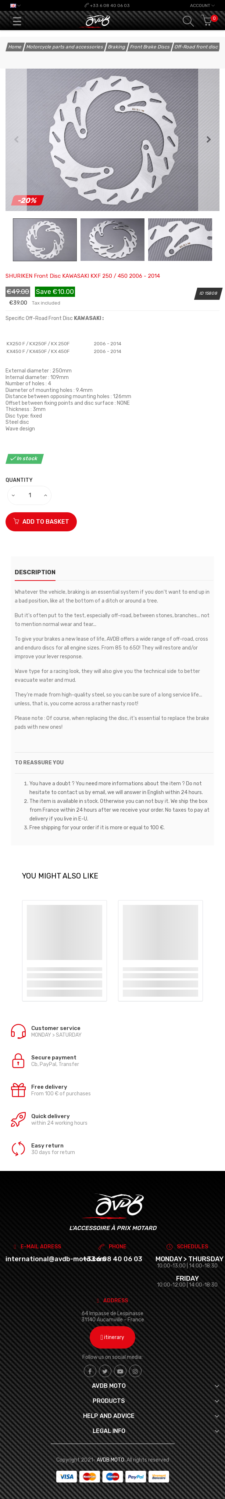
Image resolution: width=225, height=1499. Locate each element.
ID (201, 293)
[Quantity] (30, 495)
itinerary (113, 1337)
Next (208, 140)
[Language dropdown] (15, 5)
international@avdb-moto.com (56, 1259)
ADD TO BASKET (41, 521)
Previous (16, 140)
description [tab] (35, 572)
